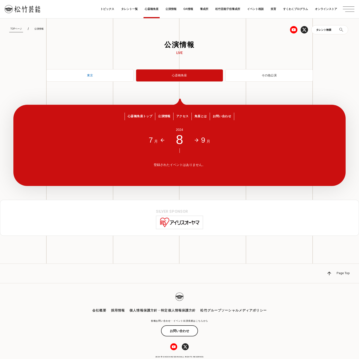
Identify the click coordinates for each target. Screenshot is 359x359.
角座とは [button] (203, 117)
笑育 (273, 9)
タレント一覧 (129, 9)
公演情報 (171, 9)
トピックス (107, 9)
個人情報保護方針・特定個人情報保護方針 (162, 302)
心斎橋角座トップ (134, 117)
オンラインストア (326, 9)
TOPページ (16, 28)
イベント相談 (255, 9)
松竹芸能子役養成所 (227, 9)
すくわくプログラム (295, 9)
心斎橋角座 (152, 9)
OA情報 (188, 9)
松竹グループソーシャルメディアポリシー (233, 302)
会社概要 (99, 302)
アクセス (183, 117)
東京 (90, 75)
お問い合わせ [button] (228, 117)
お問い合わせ (179, 322)
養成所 (204, 9)
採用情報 (118, 302)
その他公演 (269, 75)
